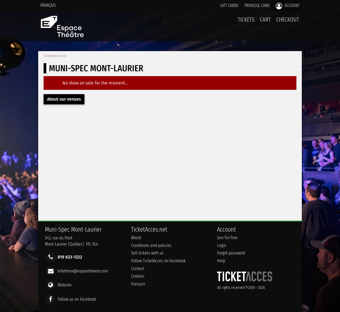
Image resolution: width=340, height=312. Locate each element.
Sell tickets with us (147, 253)
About (136, 237)
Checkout (287, 19)
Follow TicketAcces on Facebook (158, 260)
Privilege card (257, 5)
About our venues (64, 99)
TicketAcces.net (55, 56)
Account (288, 6)
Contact (137, 268)
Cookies (137, 276)
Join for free (227, 237)
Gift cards (229, 5)
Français (48, 5)
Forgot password (231, 253)
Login (221, 245)
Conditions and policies (151, 245)
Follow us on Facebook (77, 299)
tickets (246, 19)
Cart (265, 22)
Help (221, 260)
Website (65, 285)
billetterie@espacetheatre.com (83, 271)
